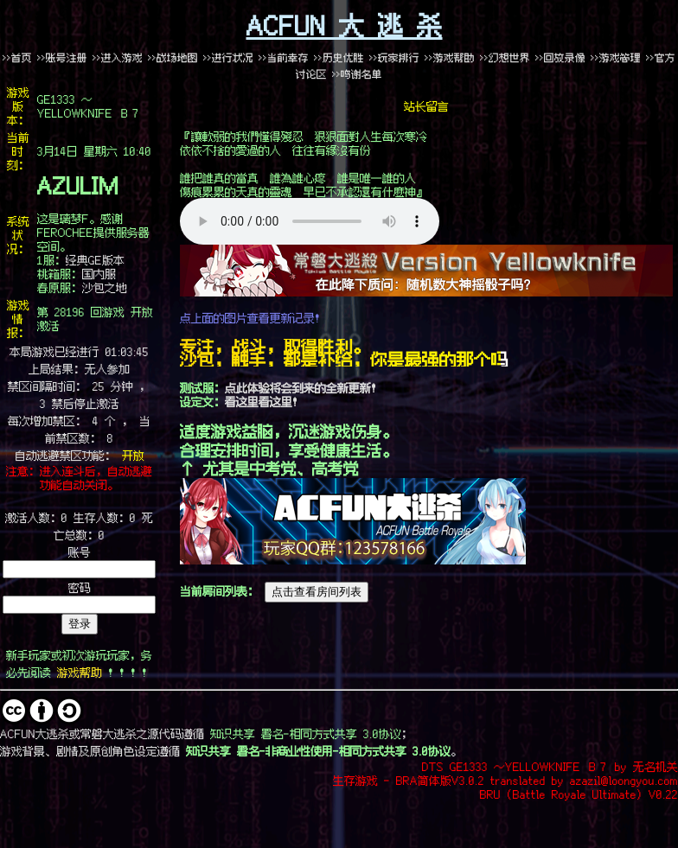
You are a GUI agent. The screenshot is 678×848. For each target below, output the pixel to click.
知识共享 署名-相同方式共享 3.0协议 (305, 733)
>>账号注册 (62, 57)
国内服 (99, 273)
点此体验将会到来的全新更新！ (303, 387)
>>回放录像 (560, 57)
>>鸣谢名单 (357, 74)
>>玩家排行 (394, 57)
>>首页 (17, 57)
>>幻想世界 (507, 57)
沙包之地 (104, 287)
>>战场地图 (173, 57)
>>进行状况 (228, 57)
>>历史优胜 (339, 57)
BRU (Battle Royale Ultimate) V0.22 (579, 793)
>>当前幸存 (284, 57)
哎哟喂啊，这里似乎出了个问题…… (309, 221)
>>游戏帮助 (450, 57)
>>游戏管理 (616, 57)
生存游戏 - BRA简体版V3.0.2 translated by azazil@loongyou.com (505, 779)
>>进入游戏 (118, 57)
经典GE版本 (95, 259)
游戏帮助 (79, 671)
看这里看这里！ (264, 401)
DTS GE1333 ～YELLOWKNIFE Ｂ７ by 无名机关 (550, 766)
